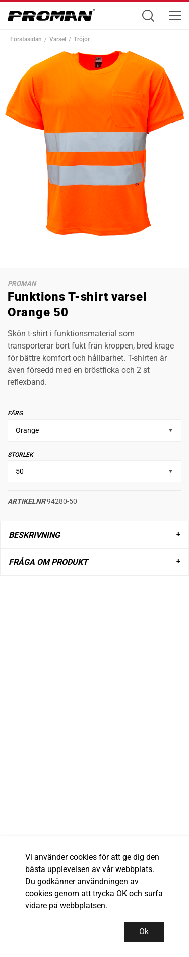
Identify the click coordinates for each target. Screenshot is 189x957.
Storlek (20, 454)
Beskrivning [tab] (34, 535)
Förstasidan (26, 39)
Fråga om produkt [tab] (48, 562)
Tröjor (82, 39)
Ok (144, 931)
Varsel (57, 39)
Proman (22, 283)
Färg (15, 413)
